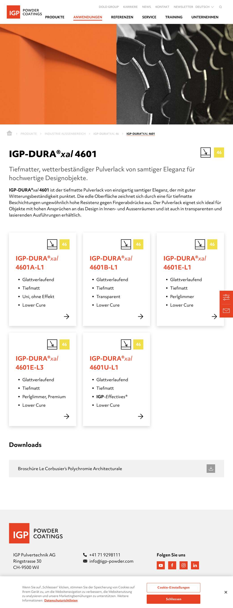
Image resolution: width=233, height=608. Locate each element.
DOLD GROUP (109, 7)
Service (149, 17)
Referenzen (122, 17)
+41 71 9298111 (102, 555)
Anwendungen (87, 17)
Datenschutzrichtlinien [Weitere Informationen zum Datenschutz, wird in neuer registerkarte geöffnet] (61, 603)
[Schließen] (226, 595)
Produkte (54, 17)
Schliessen (173, 602)
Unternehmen (204, 17)
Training (173, 17)
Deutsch (205, 7)
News (146, 7)
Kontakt (162, 7)
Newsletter (183, 7)
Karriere (130, 7)
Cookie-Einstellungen (173, 590)
